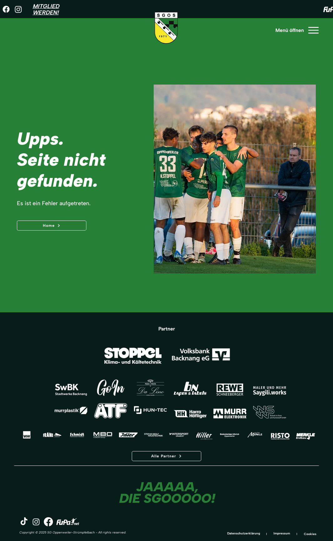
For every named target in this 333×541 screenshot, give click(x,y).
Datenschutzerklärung (243, 533)
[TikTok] (23, 521)
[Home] (51, 226)
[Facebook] (6, 9)
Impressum (282, 533)
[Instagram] (18, 9)
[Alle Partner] (166, 456)
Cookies (310, 534)
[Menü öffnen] (297, 30)
